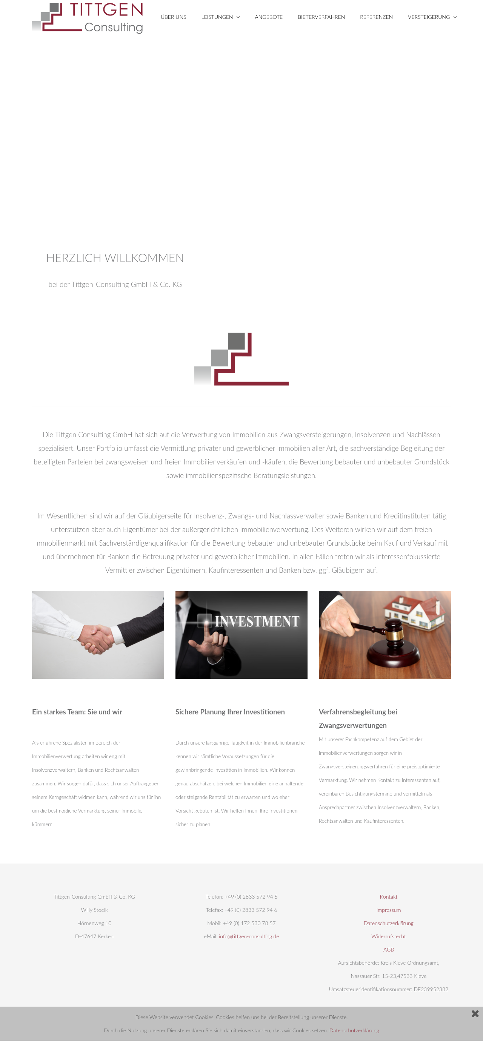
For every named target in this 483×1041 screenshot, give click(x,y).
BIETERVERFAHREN (321, 17)
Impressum (388, 910)
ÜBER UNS (173, 17)
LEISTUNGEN (221, 17)
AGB (388, 949)
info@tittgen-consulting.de (249, 936)
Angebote (269, 17)
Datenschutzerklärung (354, 1030)
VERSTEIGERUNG (432, 17)
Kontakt (389, 896)
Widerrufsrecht (388, 936)
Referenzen (376, 17)
